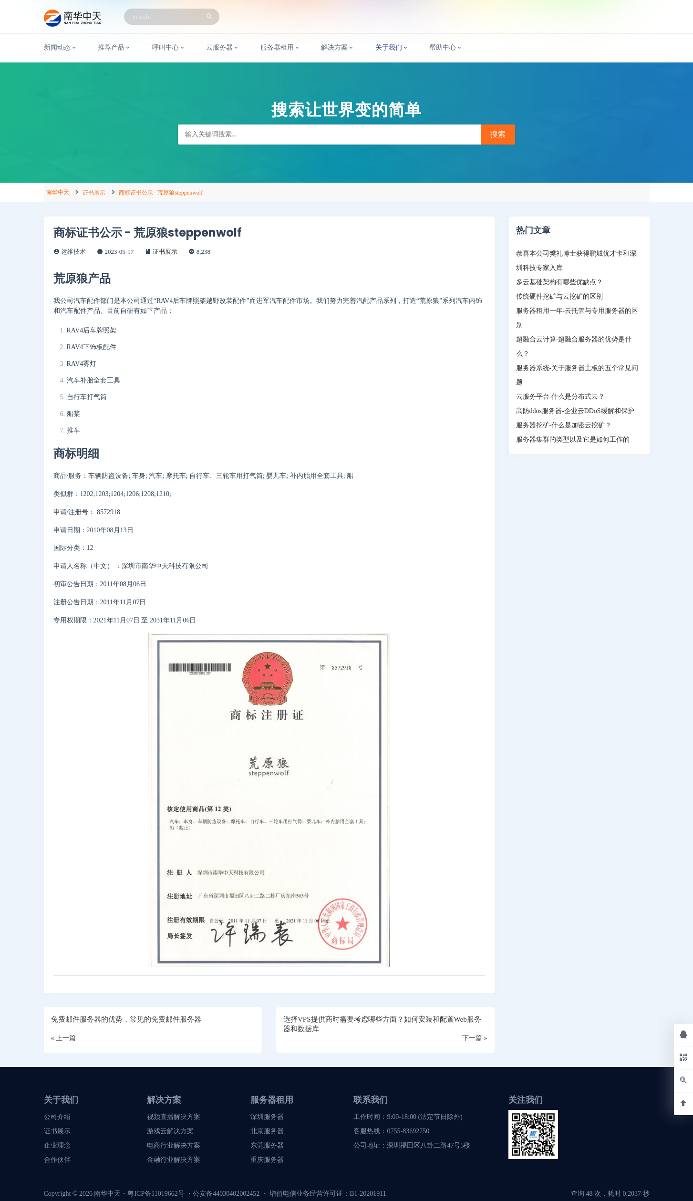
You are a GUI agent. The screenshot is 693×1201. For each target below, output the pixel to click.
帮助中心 (446, 48)
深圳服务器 (267, 1116)
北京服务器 (267, 1131)
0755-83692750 (408, 1131)
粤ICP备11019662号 (155, 1193)
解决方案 (337, 48)
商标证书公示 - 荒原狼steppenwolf (161, 192)
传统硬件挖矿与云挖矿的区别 (559, 296)
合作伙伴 (57, 1159)
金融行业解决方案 (173, 1159)
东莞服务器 (267, 1145)
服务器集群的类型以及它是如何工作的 (573, 439)
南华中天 (57, 192)
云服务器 (222, 48)
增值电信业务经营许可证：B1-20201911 (327, 1193)
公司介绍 (57, 1116)
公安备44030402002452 (226, 1193)
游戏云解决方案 (170, 1131)
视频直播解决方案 (173, 1116)
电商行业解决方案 (173, 1145)
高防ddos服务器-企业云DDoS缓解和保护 (575, 410)
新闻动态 (60, 48)
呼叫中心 (169, 48)
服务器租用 (280, 48)
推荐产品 (114, 48)
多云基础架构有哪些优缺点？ (559, 282)
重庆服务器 (267, 1159)
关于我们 (392, 48)
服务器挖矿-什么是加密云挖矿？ (564, 425)
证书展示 (94, 192)
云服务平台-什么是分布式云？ (560, 396)
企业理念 (57, 1145)
